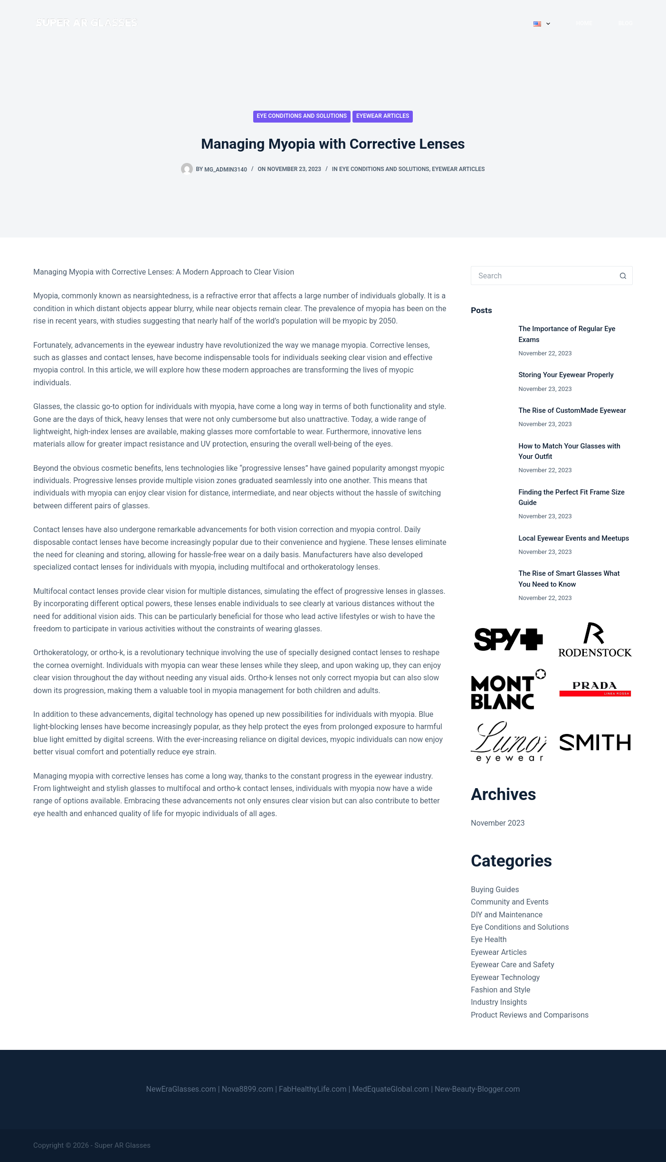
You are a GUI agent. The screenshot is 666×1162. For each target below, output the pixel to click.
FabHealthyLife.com (313, 1089)
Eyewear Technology (505, 977)
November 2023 (497, 823)
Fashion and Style (500, 989)
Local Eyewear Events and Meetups (573, 538)
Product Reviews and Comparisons (530, 1014)
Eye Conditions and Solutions (302, 116)
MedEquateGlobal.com (390, 1089)
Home (584, 23)
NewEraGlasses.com (181, 1089)
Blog (625, 23)
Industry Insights (499, 1002)
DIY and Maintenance (506, 914)
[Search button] (623, 275)
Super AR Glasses (123, 1145)
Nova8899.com (247, 1089)
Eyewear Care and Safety (512, 964)
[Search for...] (542, 275)
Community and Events (510, 901)
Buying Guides (495, 889)
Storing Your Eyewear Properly (565, 375)
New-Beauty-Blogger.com (477, 1089)
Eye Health (488, 939)
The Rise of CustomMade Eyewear (572, 410)
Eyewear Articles (382, 116)
